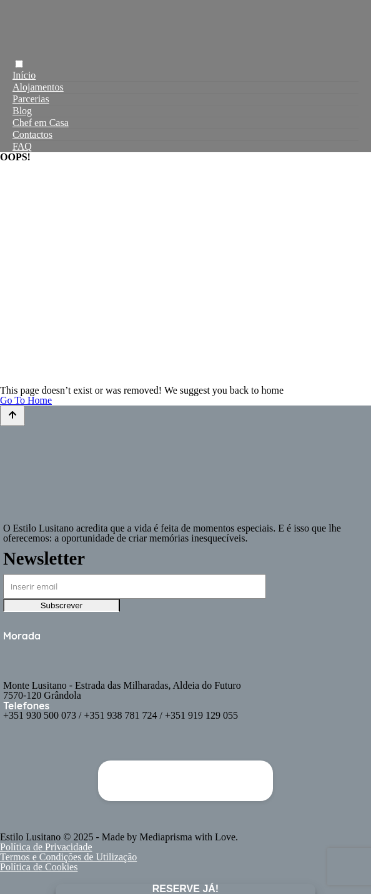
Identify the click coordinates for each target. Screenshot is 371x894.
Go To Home (26, 400)
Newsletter (44, 558)
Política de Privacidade (46, 847)
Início (24, 75)
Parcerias (30, 99)
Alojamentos (38, 87)
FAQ (22, 146)
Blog (22, 110)
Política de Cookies (38, 867)
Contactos (32, 134)
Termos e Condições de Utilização (68, 857)
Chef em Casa (40, 122)
